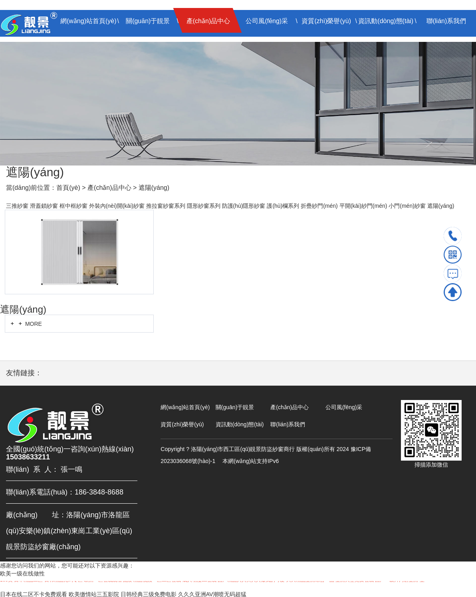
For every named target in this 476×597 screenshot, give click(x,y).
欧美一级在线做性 (22, 573)
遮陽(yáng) (154, 187)
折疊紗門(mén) (319, 206)
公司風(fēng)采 (267, 21)
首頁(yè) (68, 187)
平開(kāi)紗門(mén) (363, 206)
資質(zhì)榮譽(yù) (326, 21)
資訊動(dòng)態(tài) (385, 21)
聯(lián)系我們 (446, 21)
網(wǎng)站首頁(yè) (88, 21)
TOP (453, 292)
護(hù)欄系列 (283, 206)
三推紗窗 (17, 206)
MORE (25, 323)
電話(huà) (453, 236)
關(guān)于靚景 (148, 21)
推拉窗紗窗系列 (165, 206)
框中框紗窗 (73, 206)
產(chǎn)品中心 (208, 21)
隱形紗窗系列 (203, 206)
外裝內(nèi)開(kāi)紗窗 (117, 206)
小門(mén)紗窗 (407, 206)
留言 (453, 273)
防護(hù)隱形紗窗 (244, 206)
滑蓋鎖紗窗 (44, 206)
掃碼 (453, 255)
